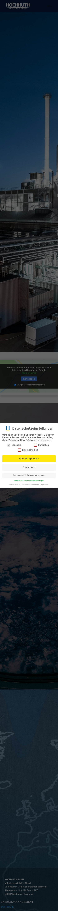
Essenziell (14, 445)
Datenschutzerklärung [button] (30, 484)
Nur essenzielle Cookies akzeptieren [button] (29, 475)
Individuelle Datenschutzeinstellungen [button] (29, 481)
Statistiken (41, 445)
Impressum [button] (45, 484)
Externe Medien (28, 450)
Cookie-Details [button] (14, 484)
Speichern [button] (29, 467)
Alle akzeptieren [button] (29, 458)
